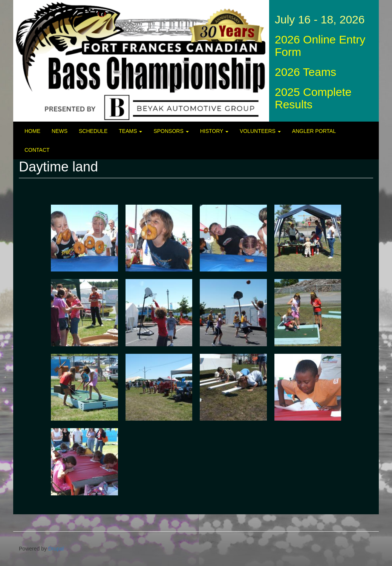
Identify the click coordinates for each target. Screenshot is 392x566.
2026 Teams (305, 72)
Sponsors (170, 131)
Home (32, 131)
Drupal (56, 549)
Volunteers (260, 131)
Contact (37, 150)
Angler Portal (314, 131)
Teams (130, 131)
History (214, 131)
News (59, 131)
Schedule (93, 131)
